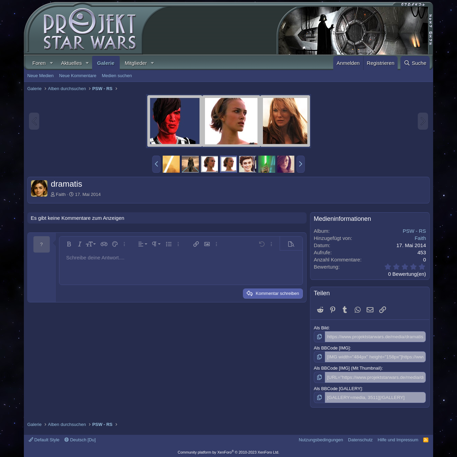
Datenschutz (360, 438)
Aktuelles (71, 63)
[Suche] (415, 63)
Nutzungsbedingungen (321, 438)
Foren (39, 63)
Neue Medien (40, 75)
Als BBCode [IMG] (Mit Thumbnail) (348, 367)
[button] (51, 63)
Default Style (44, 438)
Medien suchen (117, 75)
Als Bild (321, 327)
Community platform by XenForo (228, 451)
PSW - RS (414, 231)
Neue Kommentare (77, 75)
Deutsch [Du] (80, 438)
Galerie (106, 63)
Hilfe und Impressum (398, 438)
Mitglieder (136, 63)
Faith (61, 194)
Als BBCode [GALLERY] (338, 387)
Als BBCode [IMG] (332, 347)
